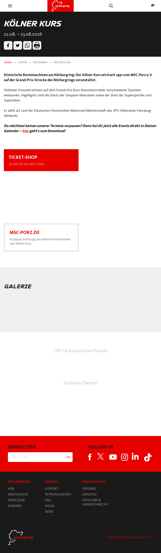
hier (25, 131)
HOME (8, 62)
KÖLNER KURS (62, 62)
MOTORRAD (40, 62)
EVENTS (22, 62)
